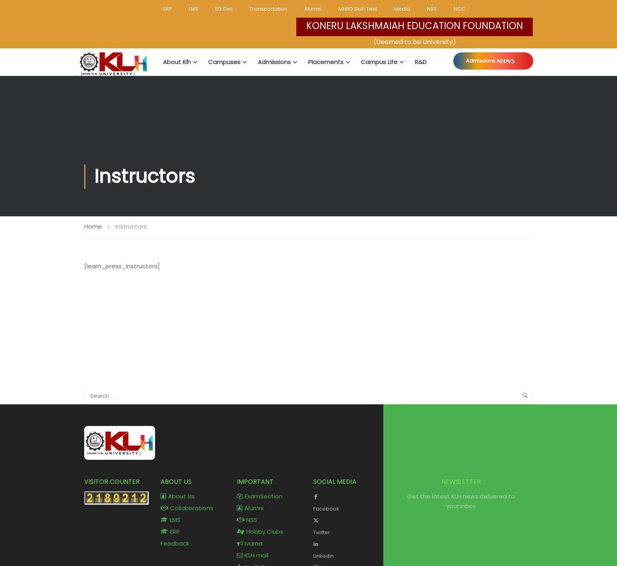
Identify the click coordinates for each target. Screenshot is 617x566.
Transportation (268, 9)
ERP (167, 9)
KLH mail (252, 555)
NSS (432, 9)
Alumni (312, 9)
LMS (193, 9)
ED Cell (224, 9)
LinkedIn (345, 549)
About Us (178, 496)
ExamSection (260, 496)
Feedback (175, 543)
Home (93, 226)
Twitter (345, 525)
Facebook (345, 502)
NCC (459, 9)
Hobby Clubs (260, 531)
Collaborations (187, 508)
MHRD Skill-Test (357, 9)
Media (402, 9)
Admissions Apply (488, 61)
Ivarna (249, 543)
